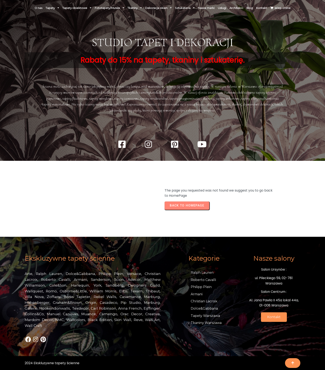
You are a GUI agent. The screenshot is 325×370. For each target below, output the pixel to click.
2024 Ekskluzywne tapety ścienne (52, 363)
